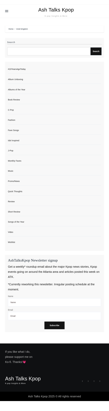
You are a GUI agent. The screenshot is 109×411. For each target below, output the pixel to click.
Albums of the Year (16, 98)
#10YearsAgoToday (17, 77)
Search (11, 50)
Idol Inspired (13, 149)
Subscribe (54, 335)
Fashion (11, 129)
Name (10, 306)
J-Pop (10, 160)
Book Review (14, 108)
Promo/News (14, 190)
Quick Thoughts (15, 201)
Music (10, 180)
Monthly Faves (14, 170)
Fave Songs (13, 139)
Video (10, 242)
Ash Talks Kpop (56, 13)
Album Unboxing (15, 88)
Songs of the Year (16, 232)
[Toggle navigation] (6, 15)
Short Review (14, 221)
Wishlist (11, 252)
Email (10, 320)
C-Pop (11, 118)
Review (11, 211)
